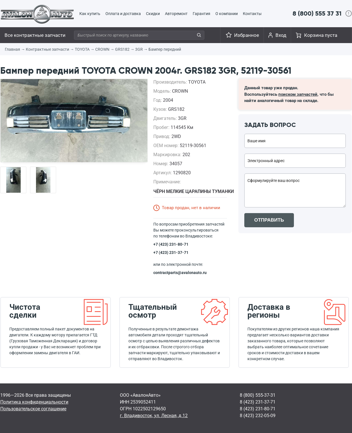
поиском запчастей (297, 94)
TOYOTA (82, 49)
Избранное (246, 35)
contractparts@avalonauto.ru (180, 272)
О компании (226, 13)
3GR (139, 49)
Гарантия (201, 13)
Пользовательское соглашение (33, 408)
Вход (280, 35)
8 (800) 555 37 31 (317, 13)
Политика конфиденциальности (34, 402)
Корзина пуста (320, 35)
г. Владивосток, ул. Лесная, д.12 (154, 415)
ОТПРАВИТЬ (269, 220)
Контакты (252, 13)
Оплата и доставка (123, 13)
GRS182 (122, 49)
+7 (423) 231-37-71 (170, 252)
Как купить (89, 13)
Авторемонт (176, 13)
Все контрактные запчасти (35, 35)
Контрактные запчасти (47, 49)
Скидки (153, 13)
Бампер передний (165, 49)
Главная (12, 49)
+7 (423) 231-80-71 (170, 244)
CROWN (102, 49)
